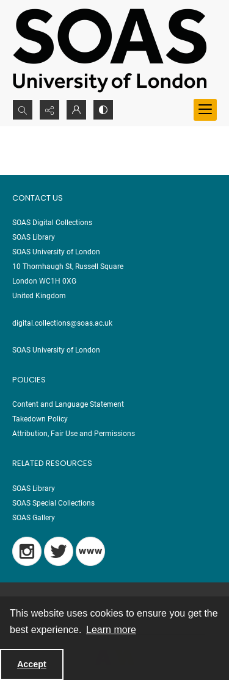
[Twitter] (58, 551)
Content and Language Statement (68, 404)
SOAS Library (33, 488)
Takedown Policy (40, 419)
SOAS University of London (56, 350)
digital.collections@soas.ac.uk (62, 323)
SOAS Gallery (33, 518)
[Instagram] (27, 551)
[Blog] (90, 551)
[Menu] (205, 110)
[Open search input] (22, 110)
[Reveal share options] (49, 110)
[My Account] (76, 110)
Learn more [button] (111, 630)
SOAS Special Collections (53, 503)
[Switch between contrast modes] (103, 110)
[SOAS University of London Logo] (110, 49)
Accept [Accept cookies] (31, 664)
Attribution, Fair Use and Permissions (73, 433)
